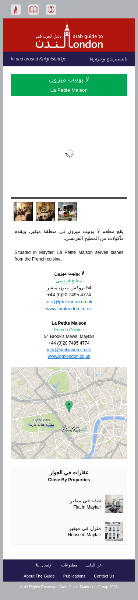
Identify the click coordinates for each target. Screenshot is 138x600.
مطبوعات (69, 565)
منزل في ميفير (85, 528)
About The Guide (39, 576)
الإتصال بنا (44, 565)
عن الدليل (94, 565)
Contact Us (104, 576)
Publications (74, 576)
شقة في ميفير (85, 500)
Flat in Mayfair (87, 507)
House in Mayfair (84, 534)
